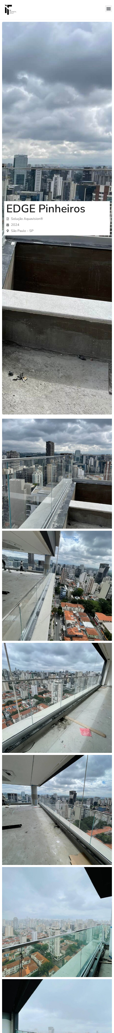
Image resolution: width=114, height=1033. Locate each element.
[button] (108, 8)
